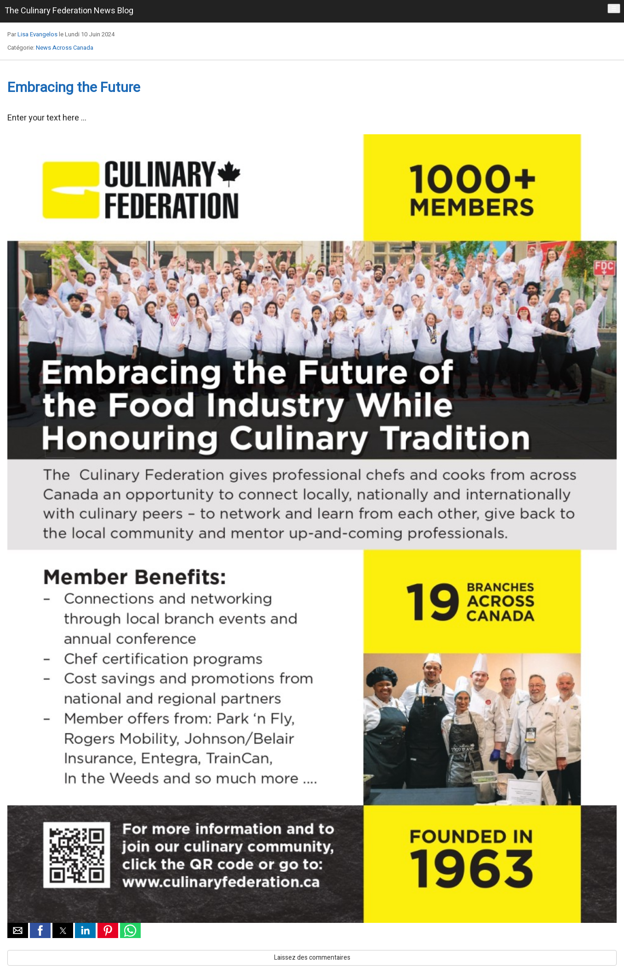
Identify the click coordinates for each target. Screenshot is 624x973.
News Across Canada (64, 47)
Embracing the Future (73, 88)
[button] (17, 930)
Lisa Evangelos (37, 34)
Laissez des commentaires (312, 957)
